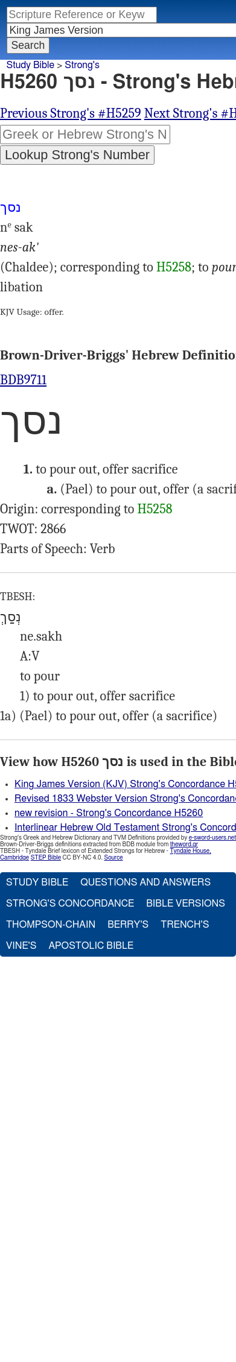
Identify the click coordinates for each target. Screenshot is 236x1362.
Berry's (127, 925)
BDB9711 (23, 380)
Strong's (82, 65)
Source (113, 858)
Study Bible (30, 65)
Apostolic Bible (90, 946)
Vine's (21, 946)
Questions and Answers (145, 882)
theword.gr (184, 844)
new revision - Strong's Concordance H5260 (108, 813)
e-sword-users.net (212, 838)
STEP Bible (46, 858)
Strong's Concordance (70, 903)
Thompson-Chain (50, 925)
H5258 (173, 267)
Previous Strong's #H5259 (70, 113)
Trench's (185, 925)
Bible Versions (185, 903)
